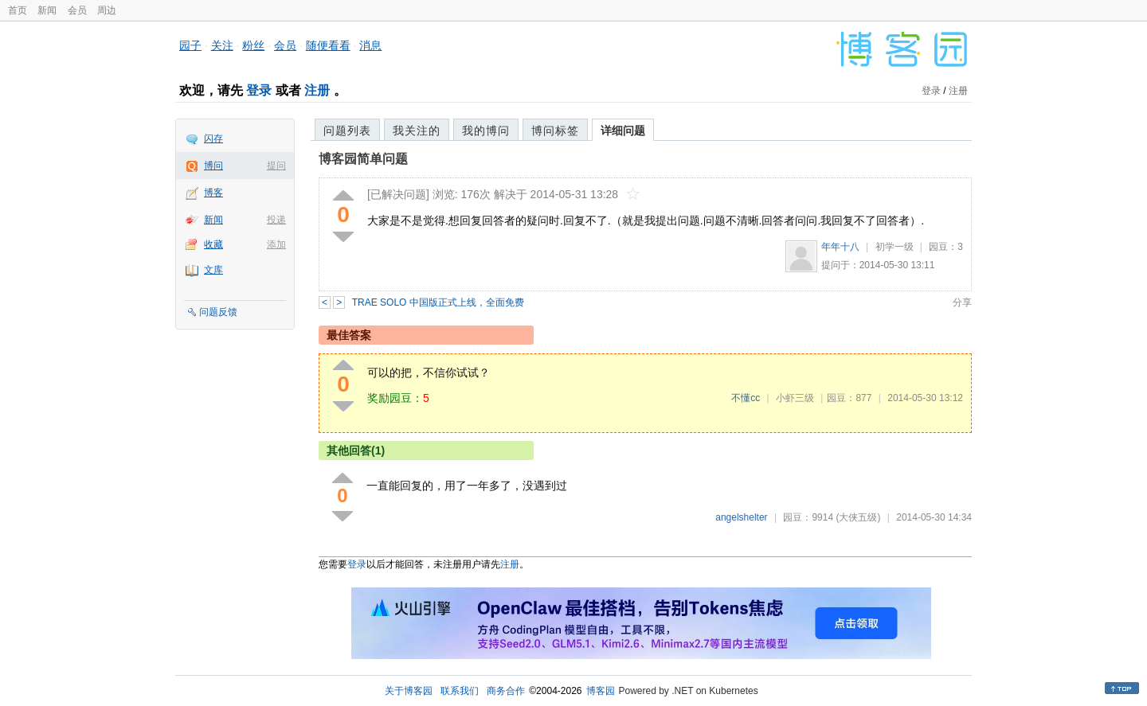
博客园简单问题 (363, 159)
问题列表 (347, 130)
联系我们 (459, 690)
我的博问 (486, 130)
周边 (106, 10)
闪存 (213, 138)
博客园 (600, 690)
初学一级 (894, 246)
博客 (213, 192)
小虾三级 (795, 398)
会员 (77, 10)
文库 (213, 269)
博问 (213, 165)
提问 (276, 165)
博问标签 (555, 130)
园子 (190, 45)
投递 (276, 219)
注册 (317, 90)
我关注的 (416, 130)
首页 (17, 10)
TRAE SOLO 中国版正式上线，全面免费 (438, 302)
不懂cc (745, 398)
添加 (276, 244)
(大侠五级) (858, 517)
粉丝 (253, 45)
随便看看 (328, 45)
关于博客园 (409, 690)
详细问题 (623, 130)
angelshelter (741, 517)
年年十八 (840, 246)
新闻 (47, 10)
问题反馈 (218, 312)
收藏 (213, 244)
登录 (259, 90)
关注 (222, 45)
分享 (962, 302)
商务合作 (506, 690)
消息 (370, 45)
